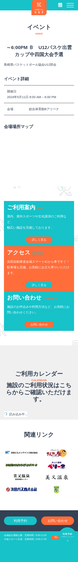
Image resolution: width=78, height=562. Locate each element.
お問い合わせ (58, 521)
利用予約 (20, 521)
